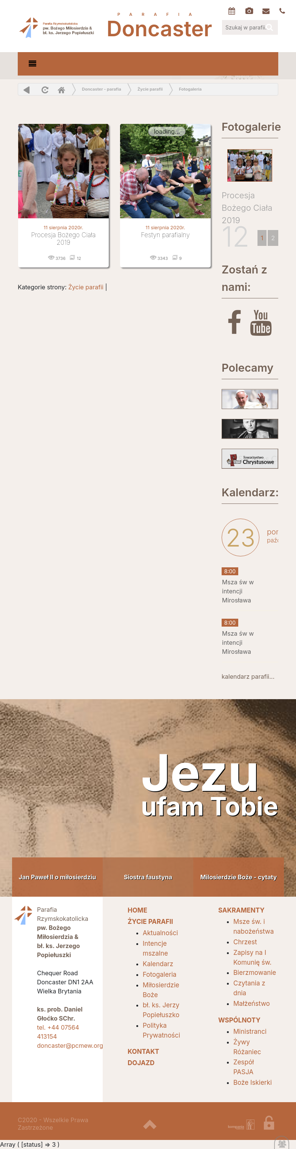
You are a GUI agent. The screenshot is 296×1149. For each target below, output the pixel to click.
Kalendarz (158, 964)
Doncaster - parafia (101, 89)
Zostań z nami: (244, 278)
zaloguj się (274, 1126)
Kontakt (143, 1051)
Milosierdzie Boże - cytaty (238, 877)
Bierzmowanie (254, 972)
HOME (137, 910)
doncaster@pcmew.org (70, 1045)
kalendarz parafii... (248, 676)
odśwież (44, 89)
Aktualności (160, 933)
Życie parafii (150, 89)
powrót (26, 89)
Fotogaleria (190, 89)
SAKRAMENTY (241, 910)
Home (61, 89)
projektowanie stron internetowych (241, 1126)
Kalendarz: (250, 492)
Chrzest (245, 942)
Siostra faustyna (148, 877)
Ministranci (250, 1031)
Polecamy (247, 367)
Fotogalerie (250, 126)
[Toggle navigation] (32, 63)
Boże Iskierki (252, 1082)
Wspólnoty (239, 1020)
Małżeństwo (251, 1003)
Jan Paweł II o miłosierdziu (57, 877)
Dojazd (141, 1063)
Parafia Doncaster (57, 27)
